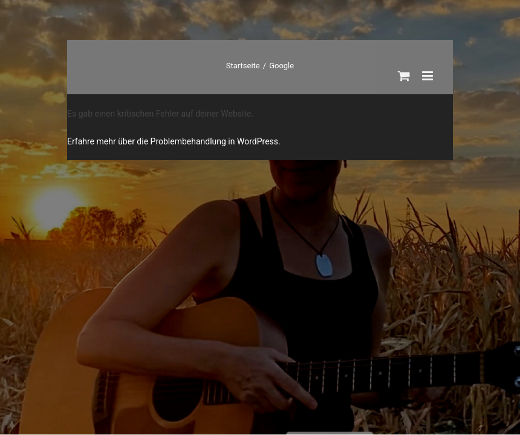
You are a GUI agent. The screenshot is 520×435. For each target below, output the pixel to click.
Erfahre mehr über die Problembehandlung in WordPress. (174, 141)
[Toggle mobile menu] (428, 75)
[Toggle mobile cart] (404, 75)
